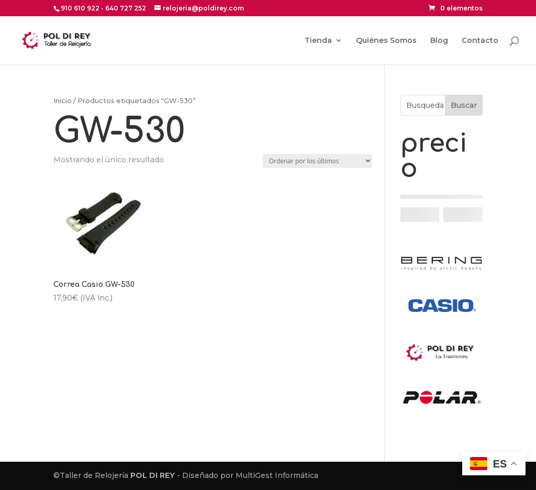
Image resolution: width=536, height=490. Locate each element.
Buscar (464, 105)
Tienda (318, 41)
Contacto (480, 41)
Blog (439, 41)
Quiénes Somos (386, 41)
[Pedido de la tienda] (317, 161)
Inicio (62, 101)
